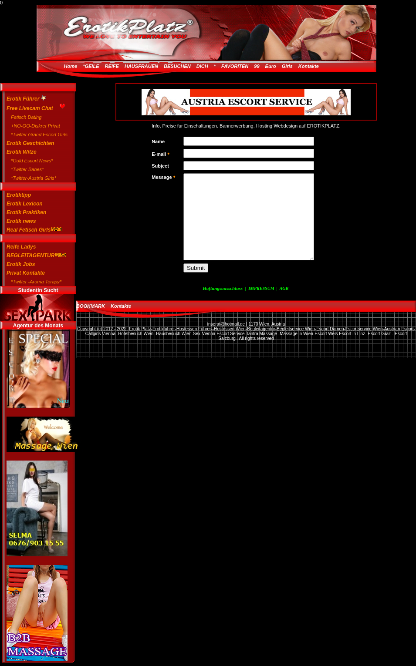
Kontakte (308, 66)
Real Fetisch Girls (34, 230)
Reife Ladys (21, 247)
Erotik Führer (26, 98)
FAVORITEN (234, 66)
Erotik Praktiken (26, 212)
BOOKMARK (90, 306)
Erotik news (21, 221)
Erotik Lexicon (25, 204)
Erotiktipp (19, 195)
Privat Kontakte (26, 273)
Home (71, 66)
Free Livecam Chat (34, 107)
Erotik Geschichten (30, 143)
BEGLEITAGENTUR (34, 255)
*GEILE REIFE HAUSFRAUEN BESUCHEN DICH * (149, 66)
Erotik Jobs (21, 264)
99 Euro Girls (273, 66)
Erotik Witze (22, 152)
